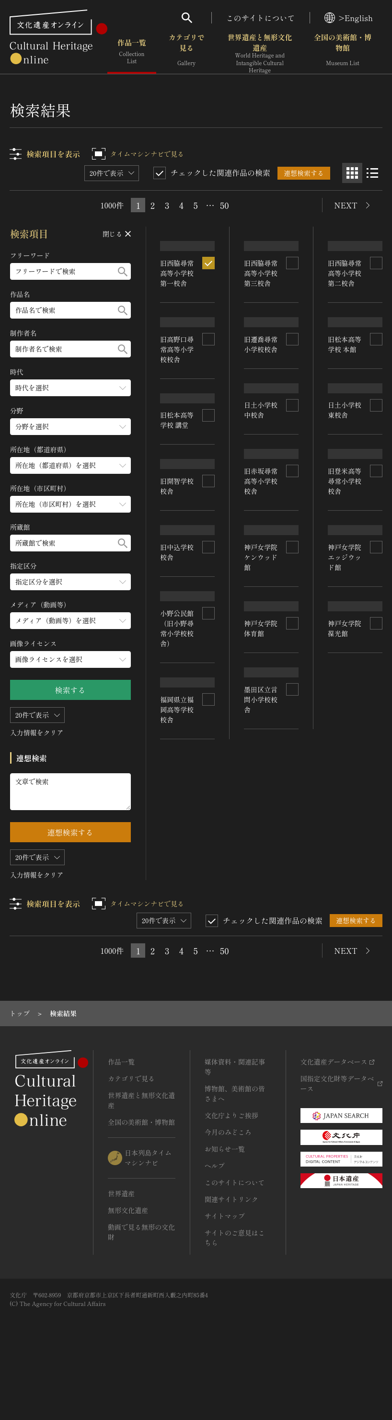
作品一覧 (132, 52)
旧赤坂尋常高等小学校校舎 (261, 592)
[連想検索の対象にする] (209, 286)
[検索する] (123, 271)
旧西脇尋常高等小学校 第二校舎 (344, 296)
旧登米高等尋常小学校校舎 (344, 591)
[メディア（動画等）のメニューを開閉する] (70, 620)
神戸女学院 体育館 (261, 793)
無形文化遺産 (128, 1265)
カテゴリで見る (187, 52)
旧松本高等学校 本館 (344, 396)
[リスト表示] (372, 173)
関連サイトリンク (231, 1254)
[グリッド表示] (352, 173)
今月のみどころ (228, 1187)
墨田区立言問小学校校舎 (261, 877)
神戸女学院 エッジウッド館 (344, 695)
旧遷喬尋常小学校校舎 (261, 394)
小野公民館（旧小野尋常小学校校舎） (177, 793)
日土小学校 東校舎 (344, 493)
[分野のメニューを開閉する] (70, 426)
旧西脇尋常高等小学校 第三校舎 (261, 296)
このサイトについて (260, 17)
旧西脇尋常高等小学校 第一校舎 (177, 296)
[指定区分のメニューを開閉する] (70, 581)
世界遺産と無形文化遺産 (260, 53)
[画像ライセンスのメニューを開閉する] (70, 659)
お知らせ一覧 (225, 1204)
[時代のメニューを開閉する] (70, 387)
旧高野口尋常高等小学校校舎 (177, 403)
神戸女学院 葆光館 (344, 790)
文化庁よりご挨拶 (231, 1170)
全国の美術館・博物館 (342, 52)
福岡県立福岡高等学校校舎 (177, 905)
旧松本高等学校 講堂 (177, 502)
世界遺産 (121, 1248)
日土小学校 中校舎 (261, 491)
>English (348, 17)
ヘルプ (215, 1220)
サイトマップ (225, 1271)
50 (224, 205)
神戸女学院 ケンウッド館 (261, 696)
